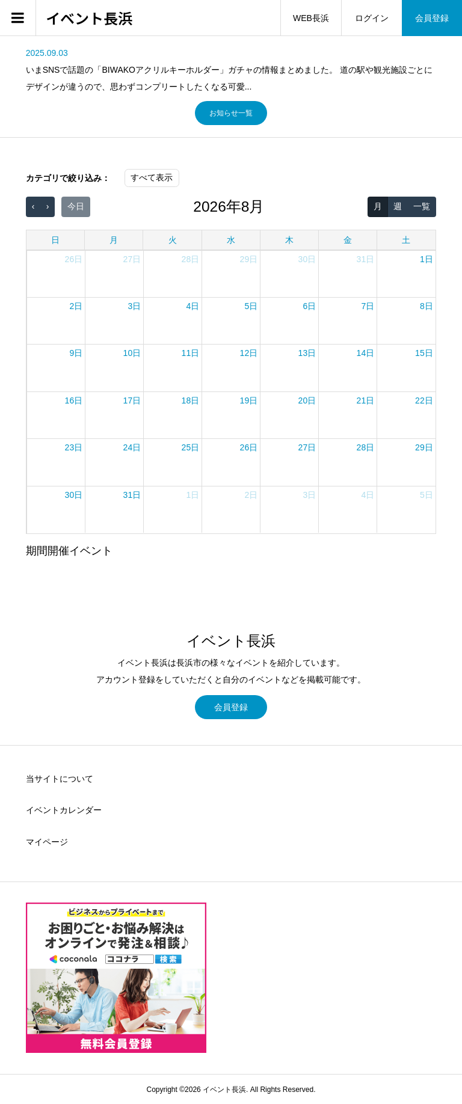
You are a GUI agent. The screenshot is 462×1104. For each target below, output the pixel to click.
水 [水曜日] (231, 240)
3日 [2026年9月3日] (309, 495)
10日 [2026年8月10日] (132, 353)
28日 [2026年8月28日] (366, 447)
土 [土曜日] (406, 240)
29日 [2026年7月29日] (249, 259)
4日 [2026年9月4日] (367, 495)
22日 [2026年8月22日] (424, 400)
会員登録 (432, 18)
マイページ (47, 842)
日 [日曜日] (55, 240)
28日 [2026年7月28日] (191, 259)
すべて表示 (152, 177)
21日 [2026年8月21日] (366, 400)
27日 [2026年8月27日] (307, 447)
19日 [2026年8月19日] (249, 400)
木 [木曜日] (289, 240)
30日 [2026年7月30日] (307, 259)
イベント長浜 (89, 18)
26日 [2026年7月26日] (74, 259)
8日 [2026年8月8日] (426, 306)
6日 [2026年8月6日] (309, 306)
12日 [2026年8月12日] (249, 353)
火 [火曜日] (172, 240)
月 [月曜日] (113, 240)
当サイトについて (59, 779)
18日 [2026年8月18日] (191, 400)
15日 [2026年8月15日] (424, 353)
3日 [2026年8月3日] (134, 306)
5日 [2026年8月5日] (250, 306)
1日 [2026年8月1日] (426, 259)
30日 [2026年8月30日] (74, 495)
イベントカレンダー (64, 810)
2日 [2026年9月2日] (250, 495)
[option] (231, 69)
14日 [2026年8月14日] (366, 353)
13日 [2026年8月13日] (307, 353)
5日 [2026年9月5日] (426, 495)
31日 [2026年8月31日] (132, 495)
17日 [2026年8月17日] (132, 400)
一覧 (421, 206)
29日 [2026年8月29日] (424, 447)
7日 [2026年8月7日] (367, 306)
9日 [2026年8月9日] (75, 353)
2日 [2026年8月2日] (75, 306)
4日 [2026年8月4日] (192, 306)
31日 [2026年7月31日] (366, 259)
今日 (75, 206)
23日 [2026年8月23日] (74, 447)
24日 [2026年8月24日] (132, 447)
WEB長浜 (311, 18)
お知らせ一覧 (231, 113)
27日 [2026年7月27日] (132, 259)
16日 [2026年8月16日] (74, 400)
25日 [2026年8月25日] (191, 447)
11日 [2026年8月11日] (191, 353)
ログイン (372, 18)
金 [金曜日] (347, 240)
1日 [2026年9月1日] (192, 495)
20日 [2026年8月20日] (307, 400)
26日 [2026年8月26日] (249, 447)
